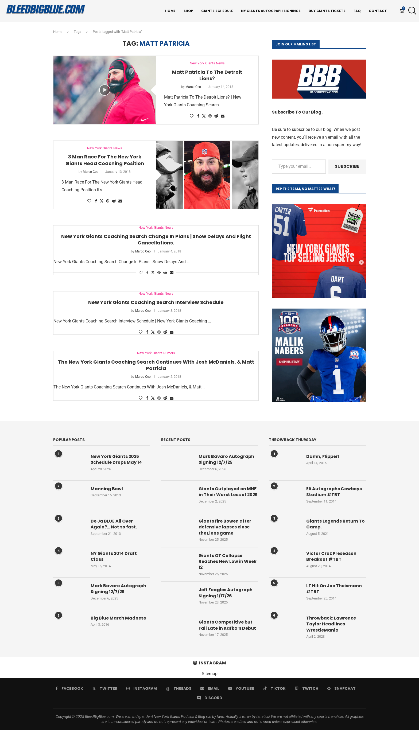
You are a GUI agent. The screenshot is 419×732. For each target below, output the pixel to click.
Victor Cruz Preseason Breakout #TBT (331, 556)
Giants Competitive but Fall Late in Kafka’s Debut (227, 627)
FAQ (357, 11)
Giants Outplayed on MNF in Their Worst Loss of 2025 (228, 495)
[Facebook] (69, 690)
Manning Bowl (107, 489)
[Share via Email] (222, 116)
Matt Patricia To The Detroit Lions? (207, 75)
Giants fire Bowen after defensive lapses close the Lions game (225, 529)
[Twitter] (104, 690)
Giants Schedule (217, 11)
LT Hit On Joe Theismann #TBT (334, 589)
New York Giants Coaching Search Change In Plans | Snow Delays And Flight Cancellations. (156, 239)
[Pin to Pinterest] (210, 116)
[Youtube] (241, 690)
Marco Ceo (193, 87)
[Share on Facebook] (198, 116)
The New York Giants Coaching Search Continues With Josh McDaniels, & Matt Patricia (156, 365)
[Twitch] (306, 690)
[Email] (209, 690)
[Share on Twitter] (204, 116)
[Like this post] (191, 116)
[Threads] (178, 690)
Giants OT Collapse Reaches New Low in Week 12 (228, 564)
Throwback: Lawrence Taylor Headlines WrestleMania (331, 624)
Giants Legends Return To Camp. (335, 524)
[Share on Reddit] (216, 116)
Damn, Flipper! (323, 457)
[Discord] (209, 699)
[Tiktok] (274, 690)
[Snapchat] (341, 690)
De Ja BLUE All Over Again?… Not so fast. (114, 524)
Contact (378, 11)
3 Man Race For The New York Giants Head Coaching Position (104, 159)
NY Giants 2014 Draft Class (114, 556)
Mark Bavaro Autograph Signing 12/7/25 (118, 589)
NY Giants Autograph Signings (271, 11)
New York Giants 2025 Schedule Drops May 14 (116, 459)
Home (170, 11)
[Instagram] (141, 690)
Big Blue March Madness (118, 618)
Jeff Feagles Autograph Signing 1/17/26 (226, 595)
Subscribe (347, 166)
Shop (188, 11)
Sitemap (210, 675)
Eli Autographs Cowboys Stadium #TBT (334, 492)
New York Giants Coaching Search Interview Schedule (156, 302)
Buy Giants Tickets (327, 11)
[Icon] (104, 90)
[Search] (411, 11)
